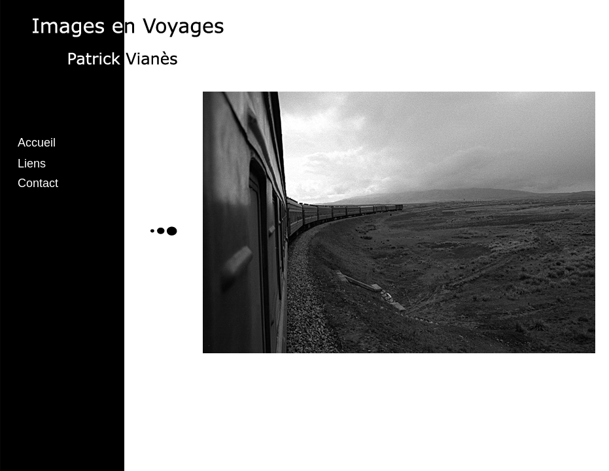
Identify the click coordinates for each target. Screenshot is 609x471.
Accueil (37, 142)
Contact (38, 183)
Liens (32, 163)
